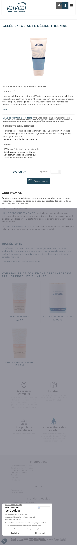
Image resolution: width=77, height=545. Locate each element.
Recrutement (16, 490)
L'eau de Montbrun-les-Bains (17, 118)
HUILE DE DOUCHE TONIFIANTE (19, 213)
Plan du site (16, 480)
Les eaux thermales (19, 473)
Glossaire (14, 477)
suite (4, 109)
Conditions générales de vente (23, 503)
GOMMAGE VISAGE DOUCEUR (19, 226)
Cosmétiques (16, 475)
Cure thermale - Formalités (22, 468)
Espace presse (17, 492)
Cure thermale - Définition (22, 470)
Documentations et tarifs (21, 466)
